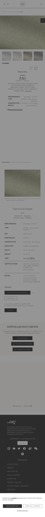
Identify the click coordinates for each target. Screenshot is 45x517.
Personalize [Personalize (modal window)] (22, 510)
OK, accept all (12, 506)
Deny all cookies (32, 506)
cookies (14, 498)
